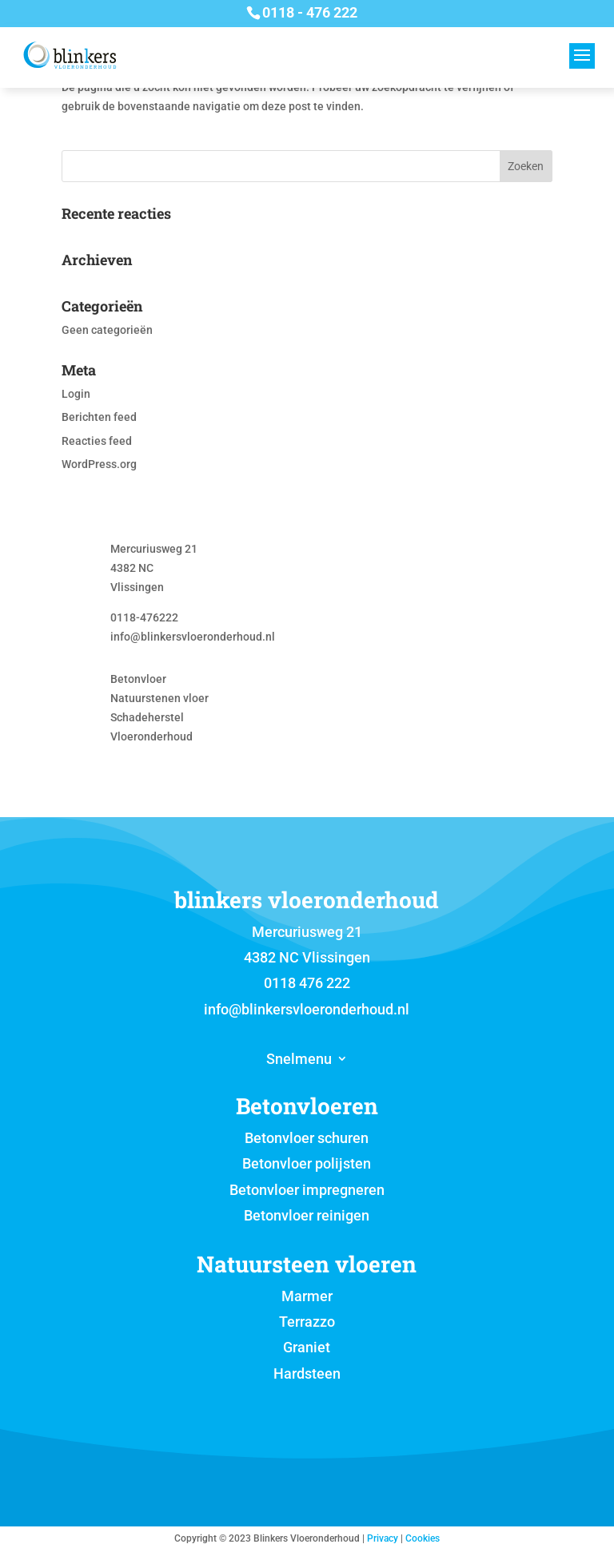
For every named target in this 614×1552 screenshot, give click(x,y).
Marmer (307, 1296)
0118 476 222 (307, 982)
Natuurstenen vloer (159, 698)
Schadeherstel (147, 717)
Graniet (306, 1347)
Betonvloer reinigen (306, 1215)
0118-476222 (144, 617)
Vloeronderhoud (151, 736)
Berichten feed (99, 417)
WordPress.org (99, 464)
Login (76, 393)
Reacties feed (97, 441)
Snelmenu (299, 1060)
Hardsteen (307, 1373)
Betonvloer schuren (307, 1137)
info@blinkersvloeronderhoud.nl (192, 636)
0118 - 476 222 (309, 12)
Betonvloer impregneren (307, 1189)
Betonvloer (138, 679)
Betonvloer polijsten (306, 1163)
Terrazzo (307, 1321)
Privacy (382, 1538)
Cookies (422, 1538)
